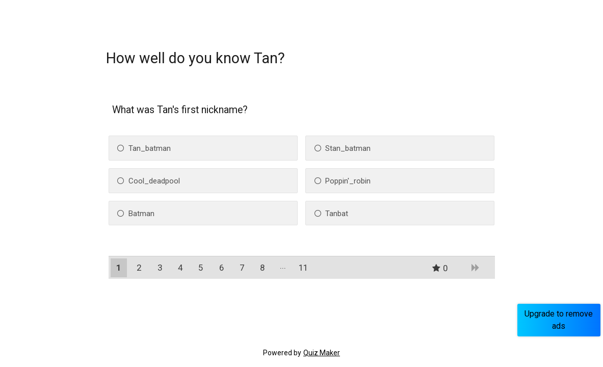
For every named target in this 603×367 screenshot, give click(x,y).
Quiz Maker (321, 353)
